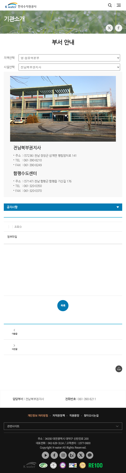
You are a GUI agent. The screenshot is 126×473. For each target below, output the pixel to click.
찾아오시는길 (91, 415)
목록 (63, 305)
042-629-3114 (56, 443)
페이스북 (54, 455)
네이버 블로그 (72, 455)
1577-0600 (84, 443)
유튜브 (45, 455)
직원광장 (74, 415)
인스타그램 (63, 455)
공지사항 (12, 207)
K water (21, 5)
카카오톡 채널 (89, 455)
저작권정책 (58, 415)
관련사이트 (13, 426)
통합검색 (109, 5)
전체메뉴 (119, 5)
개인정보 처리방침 (38, 415)
